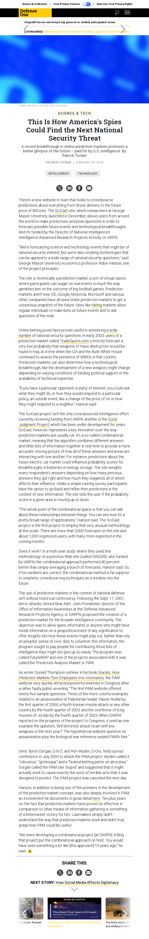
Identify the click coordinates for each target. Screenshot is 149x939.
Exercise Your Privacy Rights (114, 4)
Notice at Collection (34, 4)
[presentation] (24, 913)
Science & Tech (74, 113)
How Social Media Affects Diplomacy (87, 882)
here (96, 798)
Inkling (96, 305)
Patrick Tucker (58, 162)
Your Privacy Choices (72, 4)
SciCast (61, 210)
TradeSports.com (74, 341)
